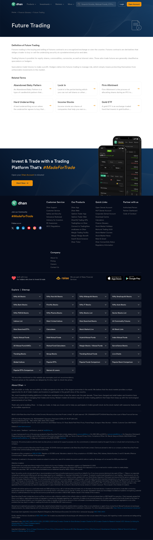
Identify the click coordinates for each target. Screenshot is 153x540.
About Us (54, 258)
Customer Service (53, 211)
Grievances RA (68, 529)
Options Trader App (78, 214)
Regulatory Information (104, 245)
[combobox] (98, 4)
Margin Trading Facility (79, 232)
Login (122, 4)
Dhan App (75, 207)
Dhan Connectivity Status (105, 242)
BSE (95, 512)
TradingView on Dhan (79, 223)
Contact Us (54, 267)
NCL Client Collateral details (30, 523)
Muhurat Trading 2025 (104, 229)
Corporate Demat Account (106, 214)
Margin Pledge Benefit (79, 236)
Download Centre (102, 217)
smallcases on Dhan (78, 229)
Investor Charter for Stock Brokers (69, 521)
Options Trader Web (79, 217)
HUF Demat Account (103, 211)
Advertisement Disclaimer (109, 529)
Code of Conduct (129, 214)
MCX (103, 512)
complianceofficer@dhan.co (20, 438)
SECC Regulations (53, 226)
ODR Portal (53, 521)
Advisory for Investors (54, 220)
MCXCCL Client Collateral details (22, 525)
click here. (63, 438)
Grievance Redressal (54, 217)
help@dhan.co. (48, 430)
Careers (53, 264)
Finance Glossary (24, 12)
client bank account (24, 426)
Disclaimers (40, 529)
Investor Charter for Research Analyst (108, 521)
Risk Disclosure (95, 529)
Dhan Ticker (76, 242)
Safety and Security (53, 214)
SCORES (46, 521)
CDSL (40, 521)
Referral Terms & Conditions (127, 529)
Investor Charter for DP (88, 521)
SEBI (23, 521)
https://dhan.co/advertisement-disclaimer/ (126, 508)
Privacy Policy (50, 529)
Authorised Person (130, 207)
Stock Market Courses (104, 232)
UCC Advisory (125, 521)
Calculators (100, 220)
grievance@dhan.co (83, 434)
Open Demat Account (104, 207)
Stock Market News (103, 236)
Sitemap (26, 289)
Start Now (22, 183)
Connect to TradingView (80, 226)
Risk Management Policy (81, 529)
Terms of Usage (31, 529)
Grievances (58, 529)
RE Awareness (51, 223)
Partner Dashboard (130, 211)
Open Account (134, 4)
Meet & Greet (101, 239)
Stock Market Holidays (104, 226)
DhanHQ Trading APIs (79, 220)
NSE (99, 512)
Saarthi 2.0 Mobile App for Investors (23, 531)
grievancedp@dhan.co (115, 434)
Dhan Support (51, 207)
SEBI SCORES (36, 453)
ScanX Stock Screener (79, 239)
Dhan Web (75, 211)
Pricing (53, 261)
